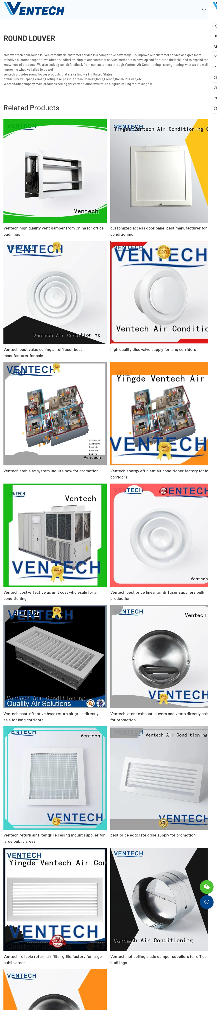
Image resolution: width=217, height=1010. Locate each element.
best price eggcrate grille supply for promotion (153, 834)
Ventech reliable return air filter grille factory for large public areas (52, 959)
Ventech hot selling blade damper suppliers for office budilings (158, 959)
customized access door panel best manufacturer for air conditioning (161, 231)
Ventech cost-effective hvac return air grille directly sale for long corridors (51, 716)
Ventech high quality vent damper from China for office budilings (53, 231)
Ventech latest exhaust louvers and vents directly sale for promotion (159, 716)
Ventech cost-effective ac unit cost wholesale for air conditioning (51, 595)
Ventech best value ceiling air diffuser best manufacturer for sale (42, 352)
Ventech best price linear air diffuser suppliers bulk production (157, 595)
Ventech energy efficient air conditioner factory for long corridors (161, 473)
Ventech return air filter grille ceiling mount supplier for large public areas (54, 838)
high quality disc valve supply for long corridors (153, 349)
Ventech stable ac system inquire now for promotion (51, 470)
